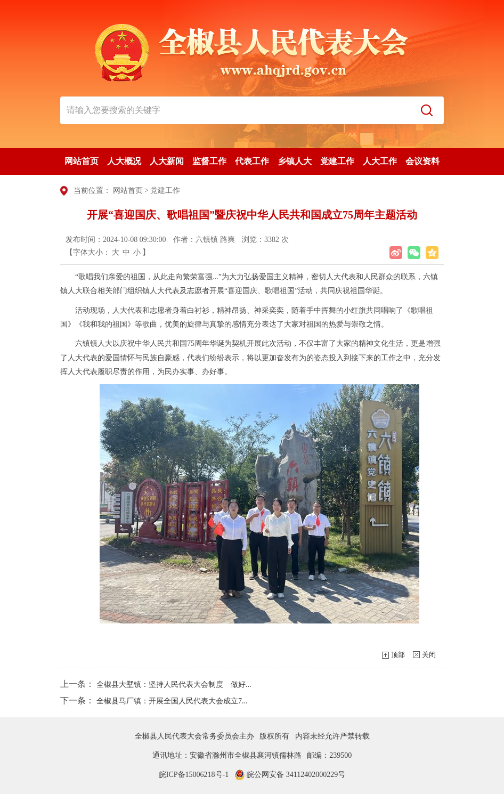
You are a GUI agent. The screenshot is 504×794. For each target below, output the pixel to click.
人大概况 (124, 161)
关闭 (429, 655)
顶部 (398, 655)
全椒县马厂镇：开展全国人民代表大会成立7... (172, 701)
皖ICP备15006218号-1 (194, 775)
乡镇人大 (295, 161)
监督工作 (209, 161)
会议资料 (422, 161)
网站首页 (81, 161)
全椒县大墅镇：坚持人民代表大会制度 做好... (173, 684)
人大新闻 (167, 161)
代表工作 (252, 161)
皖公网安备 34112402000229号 (289, 775)
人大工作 (380, 161)
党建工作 (337, 161)
